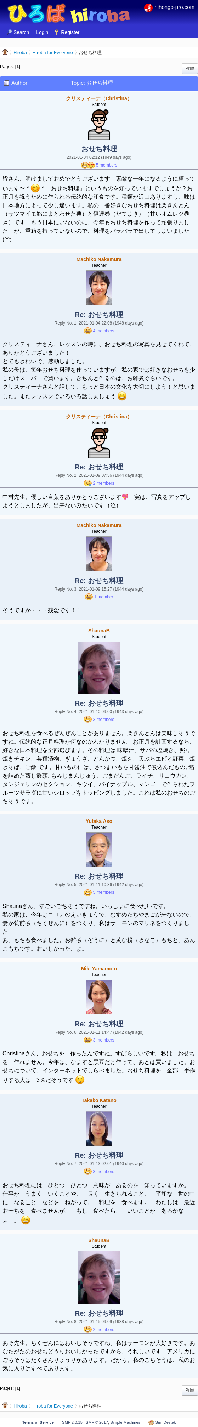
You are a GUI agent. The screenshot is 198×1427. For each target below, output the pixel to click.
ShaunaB (99, 630)
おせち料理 (99, 149)
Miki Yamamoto (99, 968)
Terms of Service (38, 1422)
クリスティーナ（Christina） (99, 98)
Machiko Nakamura (99, 259)
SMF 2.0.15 (72, 1422)
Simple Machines (125, 1422)
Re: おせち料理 (99, 314)
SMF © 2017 (97, 1422)
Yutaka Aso (99, 821)
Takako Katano (99, 1100)
